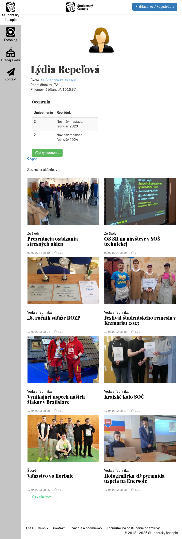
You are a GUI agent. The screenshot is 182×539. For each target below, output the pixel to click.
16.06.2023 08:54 (38, 331)
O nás (29, 528)
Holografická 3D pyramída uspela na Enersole (134, 478)
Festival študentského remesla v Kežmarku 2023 (140, 320)
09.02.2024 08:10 (115, 252)
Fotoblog (10, 34)
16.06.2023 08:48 (115, 331)
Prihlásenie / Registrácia (154, 7)
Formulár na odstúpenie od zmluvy (133, 528)
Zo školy (33, 234)
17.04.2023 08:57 (115, 410)
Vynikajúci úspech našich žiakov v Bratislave (56, 399)
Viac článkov (41, 497)
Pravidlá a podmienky (85, 528)
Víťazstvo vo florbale (50, 475)
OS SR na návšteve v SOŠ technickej (132, 241)
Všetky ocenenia (47, 153)
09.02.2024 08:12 (38, 252)
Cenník (43, 528)
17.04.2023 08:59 (38, 410)
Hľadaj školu (10, 55)
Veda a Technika (39, 313)
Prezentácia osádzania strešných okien (52, 241)
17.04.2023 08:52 (115, 489)
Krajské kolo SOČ (124, 396)
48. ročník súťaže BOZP (53, 317)
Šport (31, 471)
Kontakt (10, 74)
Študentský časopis (10, 12)
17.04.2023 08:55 (38, 489)
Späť (32, 159)
